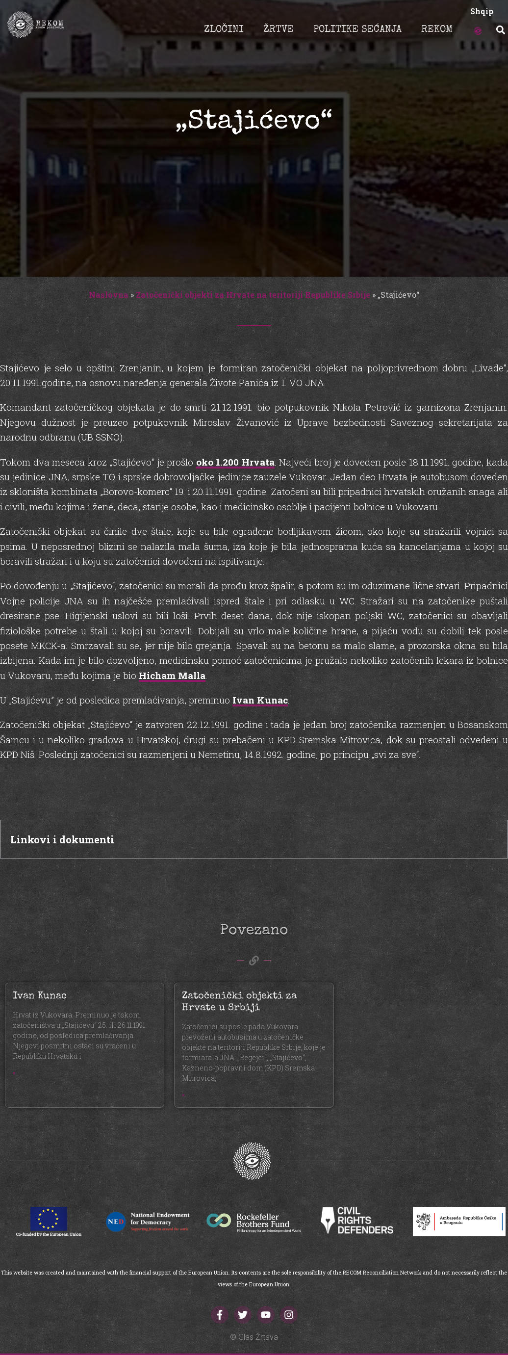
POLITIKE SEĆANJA (357, 30)
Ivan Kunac (260, 700)
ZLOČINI (224, 30)
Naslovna (108, 294)
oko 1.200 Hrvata (235, 462)
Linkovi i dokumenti (62, 839)
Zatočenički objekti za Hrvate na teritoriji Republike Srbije (253, 294)
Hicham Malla (172, 675)
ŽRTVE (278, 30)
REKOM (437, 30)
